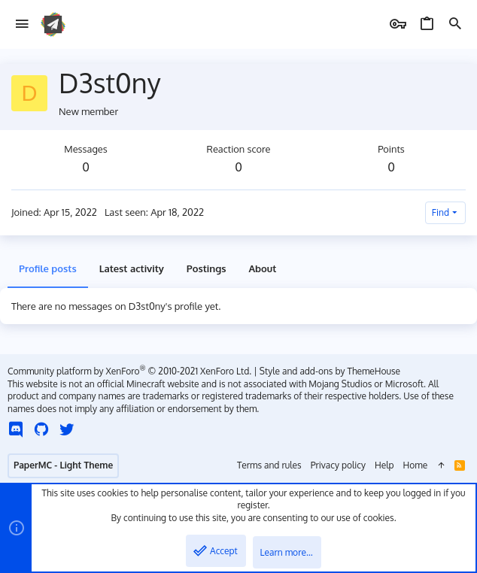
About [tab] (262, 268)
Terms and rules (269, 465)
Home (415, 465)
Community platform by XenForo (129, 371)
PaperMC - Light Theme (63, 465)
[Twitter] (67, 429)
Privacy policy (338, 465)
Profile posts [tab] (48, 268)
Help (384, 465)
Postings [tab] (206, 268)
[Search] (455, 24)
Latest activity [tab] (131, 268)
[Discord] (16, 429)
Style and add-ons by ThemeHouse (330, 371)
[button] (22, 24)
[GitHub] (41, 429)
